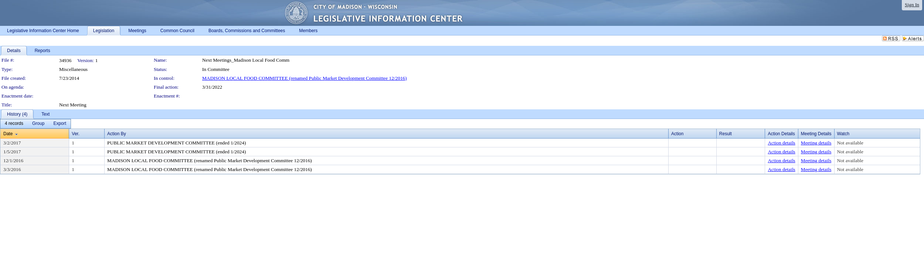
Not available (850, 143)
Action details (781, 143)
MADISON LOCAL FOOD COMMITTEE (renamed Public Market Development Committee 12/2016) (304, 78)
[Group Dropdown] (38, 123)
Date (8, 133)
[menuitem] (14, 123)
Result (725, 133)
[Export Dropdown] (60, 123)
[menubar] (35, 124)
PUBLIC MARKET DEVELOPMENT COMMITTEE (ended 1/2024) (176, 143)
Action (677, 133)
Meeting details (816, 143)
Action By (116, 133)
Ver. (75, 133)
